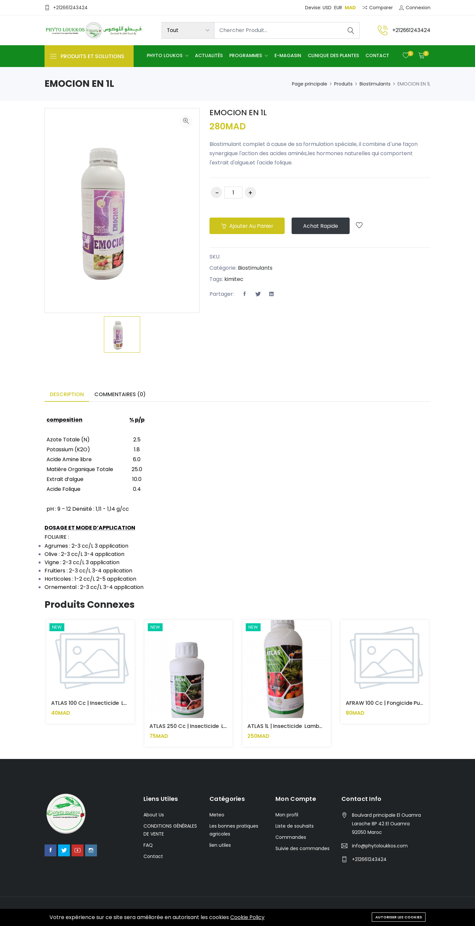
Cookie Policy (247, 917)
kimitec (233, 279)
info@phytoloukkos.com (380, 845)
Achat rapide (322, 226)
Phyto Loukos (165, 55)
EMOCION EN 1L (239, 112)
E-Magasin (287, 55)
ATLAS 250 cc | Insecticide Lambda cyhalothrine (214, 726)
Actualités (209, 55)
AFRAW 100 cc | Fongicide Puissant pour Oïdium (408, 703)
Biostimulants (375, 84)
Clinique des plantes (333, 55)
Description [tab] (67, 394)
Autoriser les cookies (398, 916)
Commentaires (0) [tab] (120, 394)
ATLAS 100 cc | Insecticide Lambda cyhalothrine (115, 703)
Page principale (309, 84)
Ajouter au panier (247, 226)
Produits (343, 84)
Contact (377, 55)
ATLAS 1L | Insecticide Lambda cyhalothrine (305, 726)
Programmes (246, 55)
